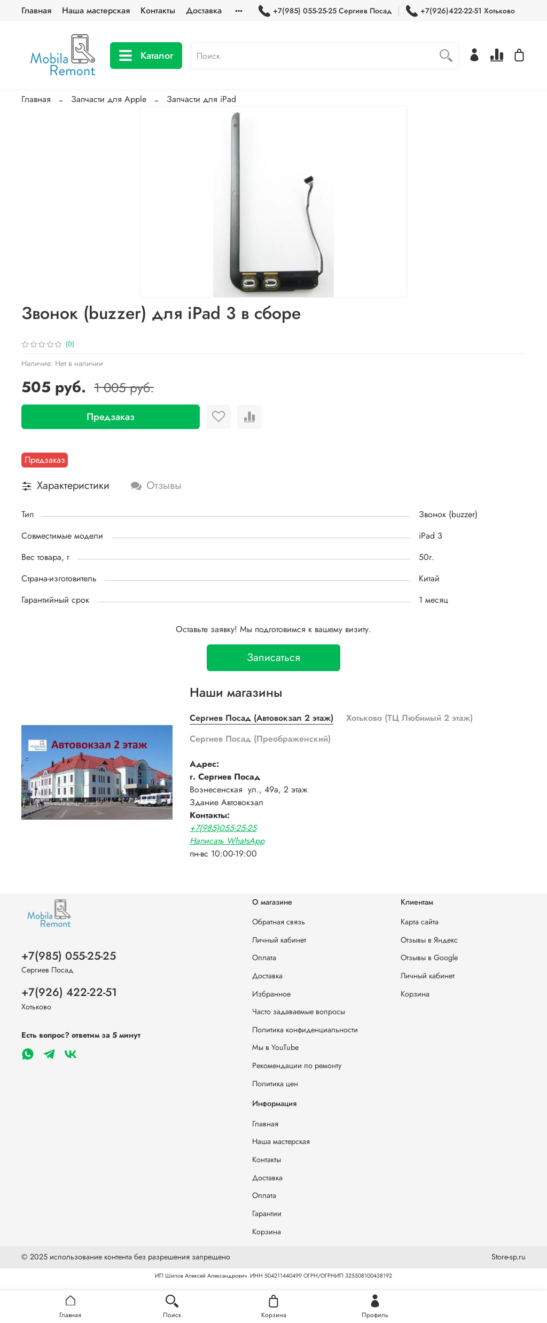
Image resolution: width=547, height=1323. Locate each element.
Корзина (415, 994)
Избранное (271, 994)
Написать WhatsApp (227, 841)
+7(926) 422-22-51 (69, 992)
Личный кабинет (279, 940)
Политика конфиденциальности (305, 1029)
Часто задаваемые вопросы (298, 1011)
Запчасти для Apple (108, 99)
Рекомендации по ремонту (296, 1065)
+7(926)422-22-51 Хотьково (460, 11)
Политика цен (275, 1083)
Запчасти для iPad (201, 99)
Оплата (264, 957)
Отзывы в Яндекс (429, 940)
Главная (36, 10)
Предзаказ (111, 417)
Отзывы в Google (429, 957)
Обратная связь (278, 921)
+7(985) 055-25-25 (68, 956)
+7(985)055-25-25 (223, 828)
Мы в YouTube (275, 1047)
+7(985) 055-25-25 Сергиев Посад (325, 11)
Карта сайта (420, 921)
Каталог (146, 56)
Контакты (157, 10)
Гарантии (267, 1213)
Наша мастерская (96, 10)
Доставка (204, 10)
